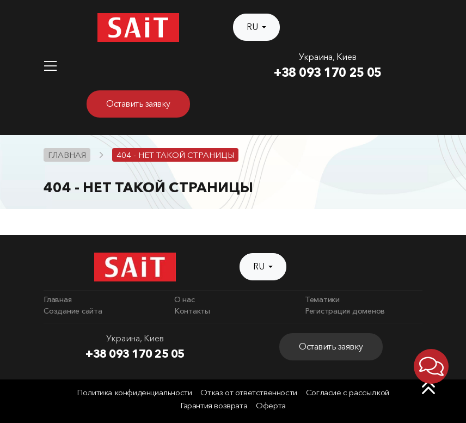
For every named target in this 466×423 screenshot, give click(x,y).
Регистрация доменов (345, 311)
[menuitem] (102, 300)
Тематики (322, 299)
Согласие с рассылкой (347, 392)
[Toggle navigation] (50, 66)
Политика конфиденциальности (134, 392)
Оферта (271, 405)
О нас (184, 299)
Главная (57, 299)
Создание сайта (73, 311)
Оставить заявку (138, 104)
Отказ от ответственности (248, 392)
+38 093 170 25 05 (328, 72)
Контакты (192, 311)
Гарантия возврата (213, 405)
